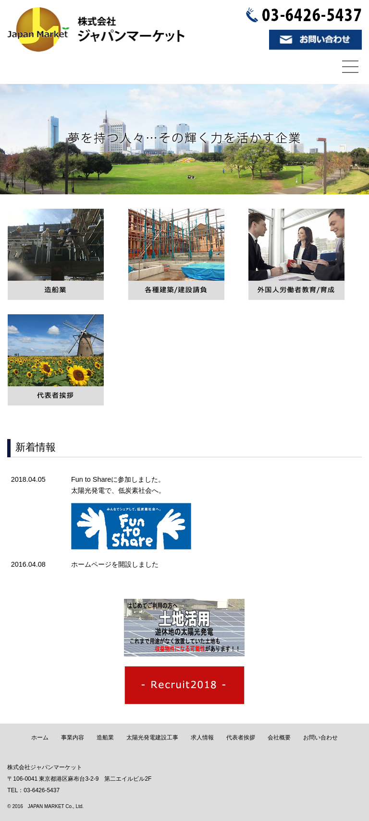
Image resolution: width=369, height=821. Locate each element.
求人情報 (202, 737)
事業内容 (72, 737)
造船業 (105, 737)
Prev (12, 138)
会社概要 (279, 737)
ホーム (40, 737)
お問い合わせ (320, 737)
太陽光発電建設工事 (152, 737)
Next (356, 138)
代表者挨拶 (240, 737)
